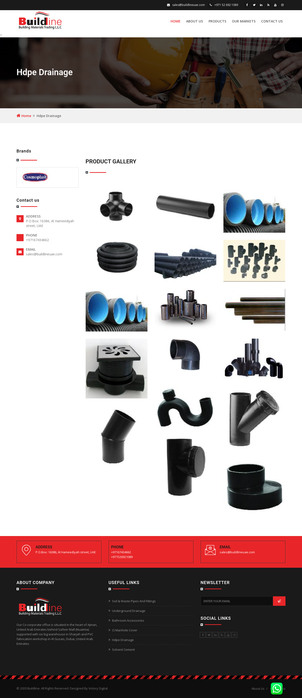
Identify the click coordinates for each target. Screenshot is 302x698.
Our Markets (244, 21)
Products (217, 21)
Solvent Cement (123, 649)
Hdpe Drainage (123, 640)
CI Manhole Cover (124, 630)
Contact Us (272, 21)
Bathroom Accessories (128, 620)
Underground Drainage (128, 611)
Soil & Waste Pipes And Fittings (134, 601)
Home (175, 21)
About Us (194, 21)
